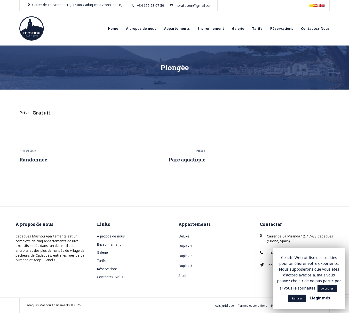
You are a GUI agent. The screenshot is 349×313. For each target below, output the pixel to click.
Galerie (238, 28)
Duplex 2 (185, 255)
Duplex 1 (185, 246)
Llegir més (320, 298)
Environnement (211, 28)
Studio (183, 275)
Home (113, 28)
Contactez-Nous (315, 28)
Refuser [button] (297, 298)
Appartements (177, 28)
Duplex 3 (185, 265)
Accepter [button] (327, 288)
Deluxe (183, 236)
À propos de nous (141, 28)
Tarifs (257, 28)
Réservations (281, 28)
